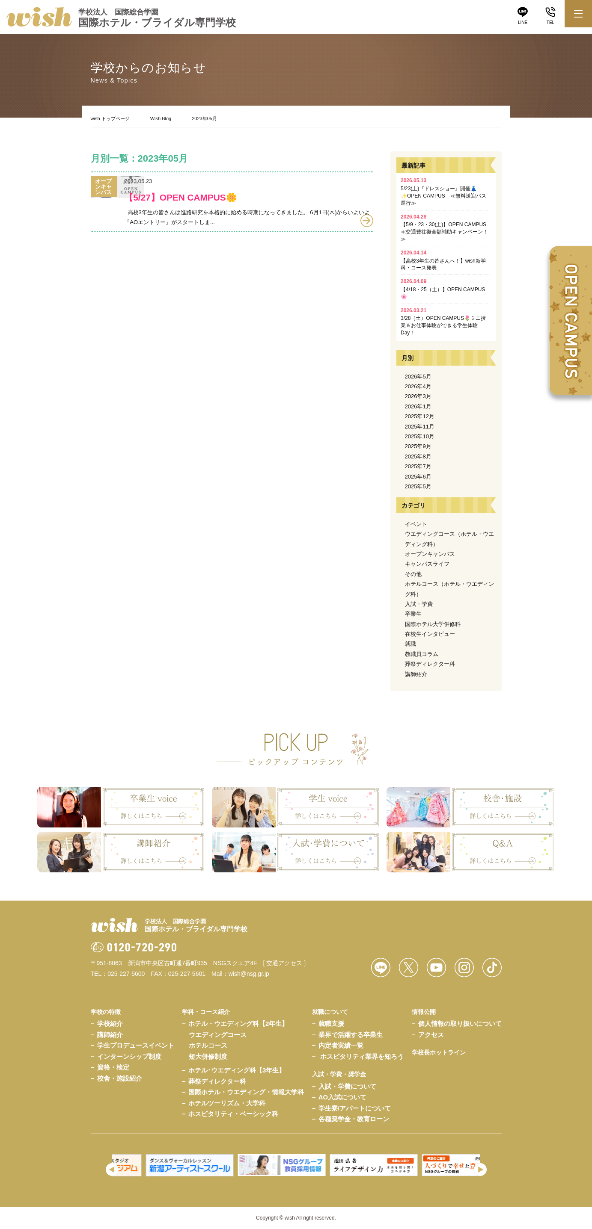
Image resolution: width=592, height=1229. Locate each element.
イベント (416, 524)
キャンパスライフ (427, 564)
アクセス (431, 1034)
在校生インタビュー (430, 634)
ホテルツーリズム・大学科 (226, 1103)
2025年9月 (418, 446)
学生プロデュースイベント (135, 1045)
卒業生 (413, 614)
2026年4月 (418, 386)
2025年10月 (419, 436)
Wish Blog (161, 118)
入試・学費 (419, 604)
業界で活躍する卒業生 (350, 1034)
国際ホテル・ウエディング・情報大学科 (246, 1092)
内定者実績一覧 (340, 1045)
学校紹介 (110, 1023)
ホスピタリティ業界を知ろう (362, 1056)
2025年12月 (419, 416)
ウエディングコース (218, 1034)
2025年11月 (419, 426)
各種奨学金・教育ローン (353, 1119)
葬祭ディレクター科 (430, 664)
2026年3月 (418, 396)
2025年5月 (418, 486)
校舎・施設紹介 (119, 1078)
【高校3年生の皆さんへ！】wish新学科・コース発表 (443, 260)
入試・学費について (347, 1086)
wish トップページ (110, 118)
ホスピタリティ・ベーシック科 (233, 1113)
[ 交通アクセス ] (284, 963)
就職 (410, 644)
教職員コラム (421, 654)
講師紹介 (416, 674)
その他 (413, 574)
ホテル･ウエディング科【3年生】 (236, 1070)
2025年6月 (418, 476)
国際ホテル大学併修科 (433, 624)
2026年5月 (418, 376)
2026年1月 (418, 406)
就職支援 (331, 1023)
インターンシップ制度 (129, 1056)
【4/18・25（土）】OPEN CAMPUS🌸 (443, 289)
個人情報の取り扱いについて (460, 1023)
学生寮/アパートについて (354, 1108)
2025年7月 (418, 466)
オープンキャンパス (430, 554)
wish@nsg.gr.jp (249, 973)
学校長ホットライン (439, 1052)
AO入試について (342, 1097)
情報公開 (424, 1011)
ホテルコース (208, 1045)
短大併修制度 (208, 1056)
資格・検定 (113, 1067)
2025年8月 (418, 456)
